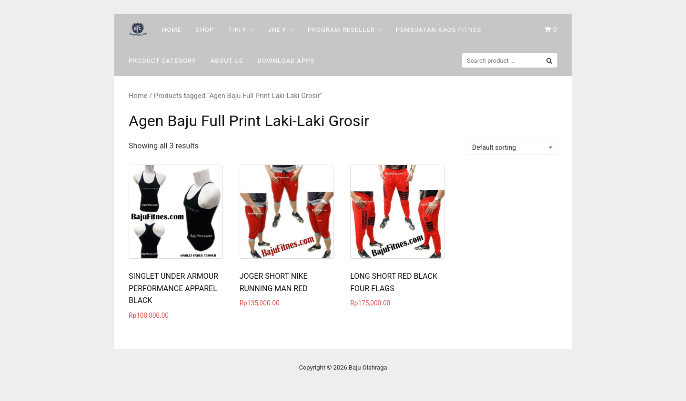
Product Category (162, 60)
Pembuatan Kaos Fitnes (438, 29)
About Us (227, 60)
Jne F (277, 29)
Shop (205, 29)
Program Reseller (341, 29)
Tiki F (237, 29)
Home (172, 29)
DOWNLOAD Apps (286, 60)
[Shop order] (512, 147)
